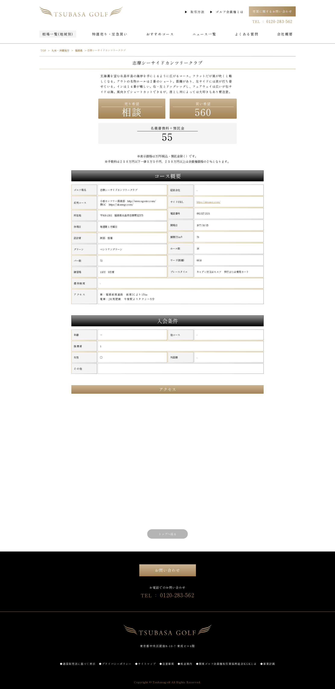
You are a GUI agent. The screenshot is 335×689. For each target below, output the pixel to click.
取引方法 (197, 12)
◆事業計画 (267, 663)
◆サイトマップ (145, 663)
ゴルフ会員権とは (230, 12)
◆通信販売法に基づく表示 (78, 663)
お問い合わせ (167, 570)
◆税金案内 (185, 663)
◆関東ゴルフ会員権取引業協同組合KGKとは (226, 663)
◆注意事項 (166, 663)
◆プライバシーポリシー (115, 663)
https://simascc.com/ (208, 202)
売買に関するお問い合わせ (272, 11)
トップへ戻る (167, 534)
